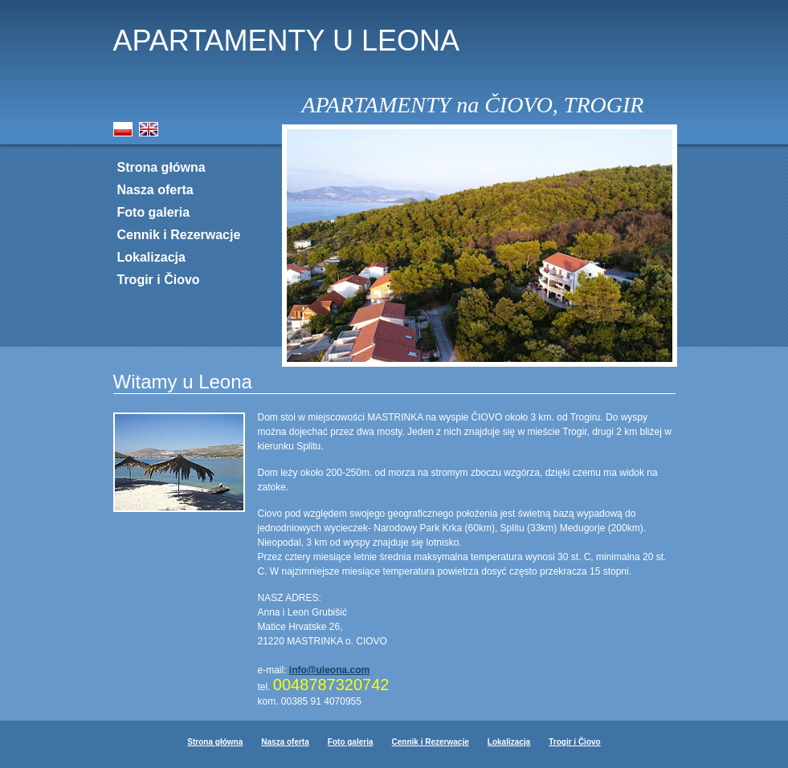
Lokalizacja (151, 257)
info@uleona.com (329, 670)
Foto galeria (153, 212)
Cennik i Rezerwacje (179, 235)
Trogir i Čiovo (158, 279)
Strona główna (161, 167)
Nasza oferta (155, 190)
